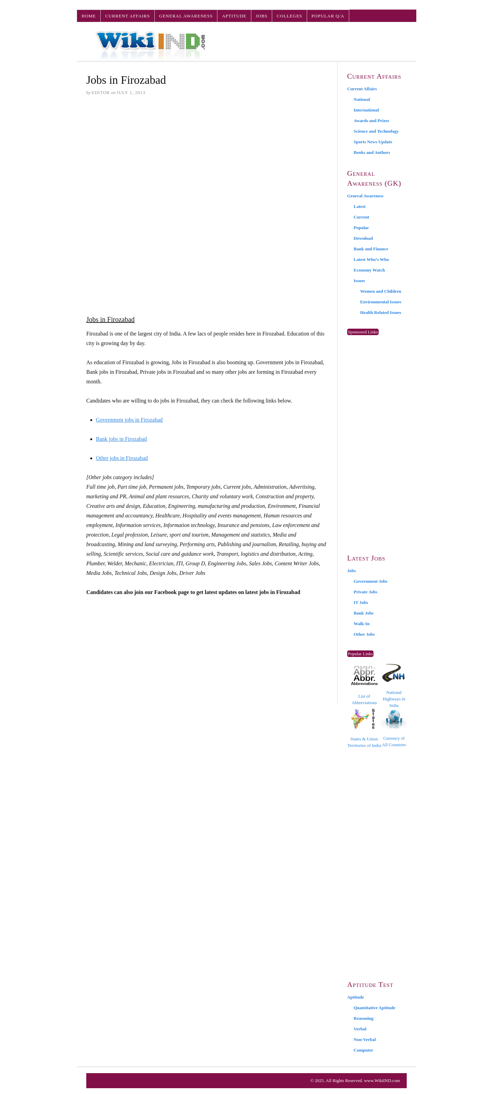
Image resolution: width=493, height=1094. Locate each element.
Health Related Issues (380, 312)
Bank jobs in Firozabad (121, 439)
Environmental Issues (380, 301)
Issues (359, 280)
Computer (363, 1050)
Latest (360, 206)
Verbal (360, 1028)
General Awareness (186, 15)
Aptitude (234, 15)
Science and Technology (376, 131)
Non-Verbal (365, 1039)
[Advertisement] (207, 154)
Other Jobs (364, 634)
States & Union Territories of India (364, 728)
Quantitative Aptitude (374, 1007)
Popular (361, 227)
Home (88, 15)
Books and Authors (372, 152)
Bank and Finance (371, 248)
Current (361, 217)
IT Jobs (361, 602)
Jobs (261, 15)
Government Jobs (371, 581)
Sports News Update (373, 141)
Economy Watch (369, 270)
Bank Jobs (364, 613)
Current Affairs (127, 15)
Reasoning (364, 1018)
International (366, 110)
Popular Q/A (328, 15)
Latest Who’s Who (371, 259)
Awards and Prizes (371, 120)
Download (363, 238)
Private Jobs (365, 591)
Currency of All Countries (394, 728)
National (362, 99)
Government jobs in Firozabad (129, 420)
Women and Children (380, 291)
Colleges (289, 15)
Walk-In (361, 623)
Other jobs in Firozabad (122, 458)
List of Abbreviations (364, 685)
